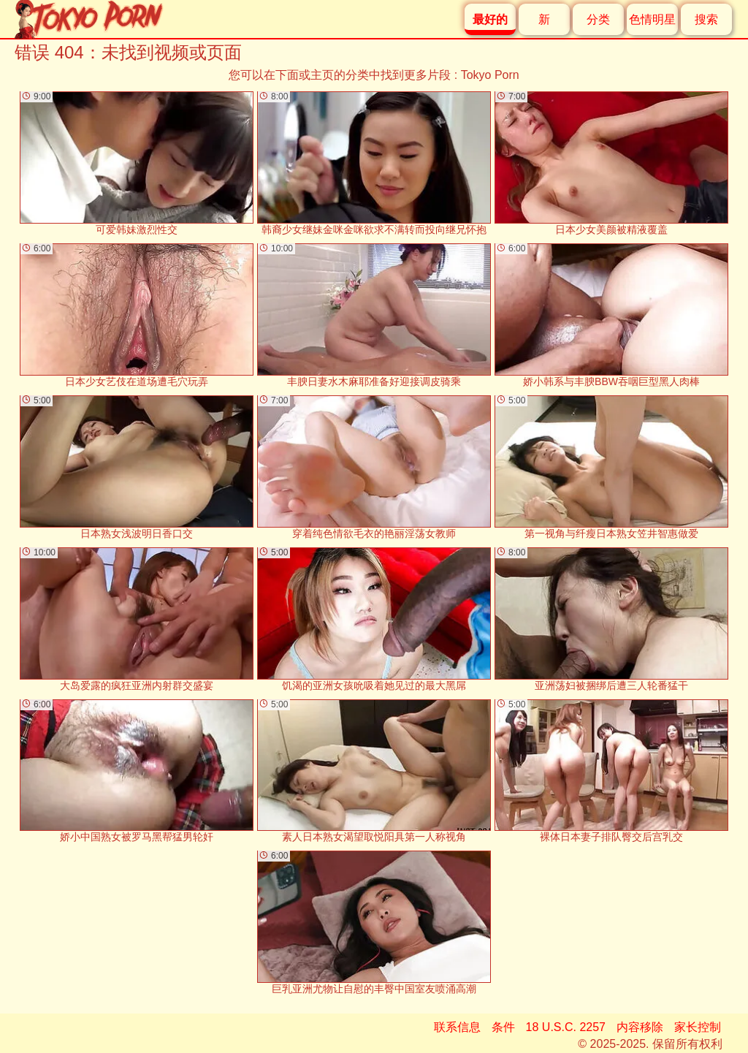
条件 (503, 1027)
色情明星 (652, 19)
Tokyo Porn (490, 75)
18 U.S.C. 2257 (566, 1027)
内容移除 (640, 1027)
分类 (598, 19)
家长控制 (697, 1027)
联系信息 (457, 1027)
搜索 (706, 19)
